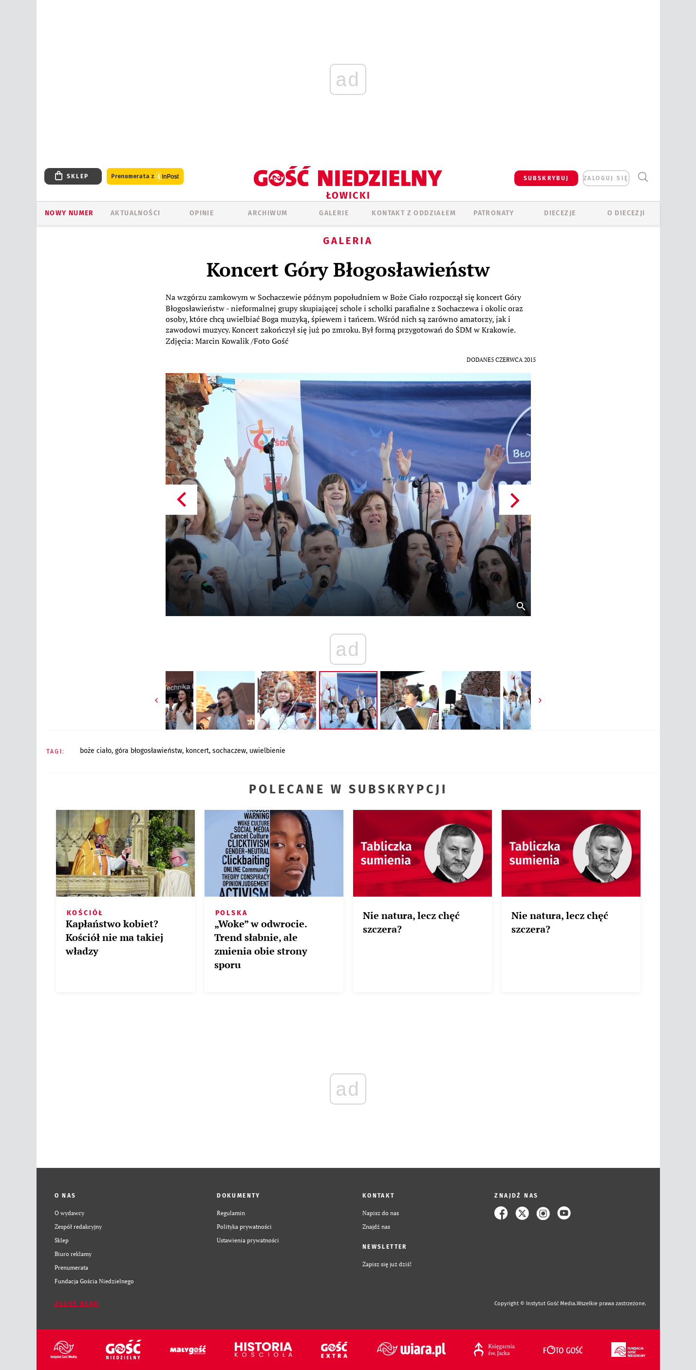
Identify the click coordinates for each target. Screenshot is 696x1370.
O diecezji (626, 213)
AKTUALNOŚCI (135, 213)
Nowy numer (69, 213)
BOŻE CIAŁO (96, 751)
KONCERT (197, 751)
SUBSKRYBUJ (546, 178)
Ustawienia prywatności (248, 1240)
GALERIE (334, 213)
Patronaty (493, 213)
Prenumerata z (145, 176)
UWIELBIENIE (267, 751)
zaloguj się (605, 178)
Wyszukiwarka (643, 177)
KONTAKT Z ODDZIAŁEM (414, 213)
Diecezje (560, 213)
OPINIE (201, 213)
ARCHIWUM (267, 213)
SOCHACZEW (229, 751)
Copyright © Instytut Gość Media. (535, 1303)
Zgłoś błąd (77, 1303)
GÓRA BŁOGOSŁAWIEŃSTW (148, 751)
